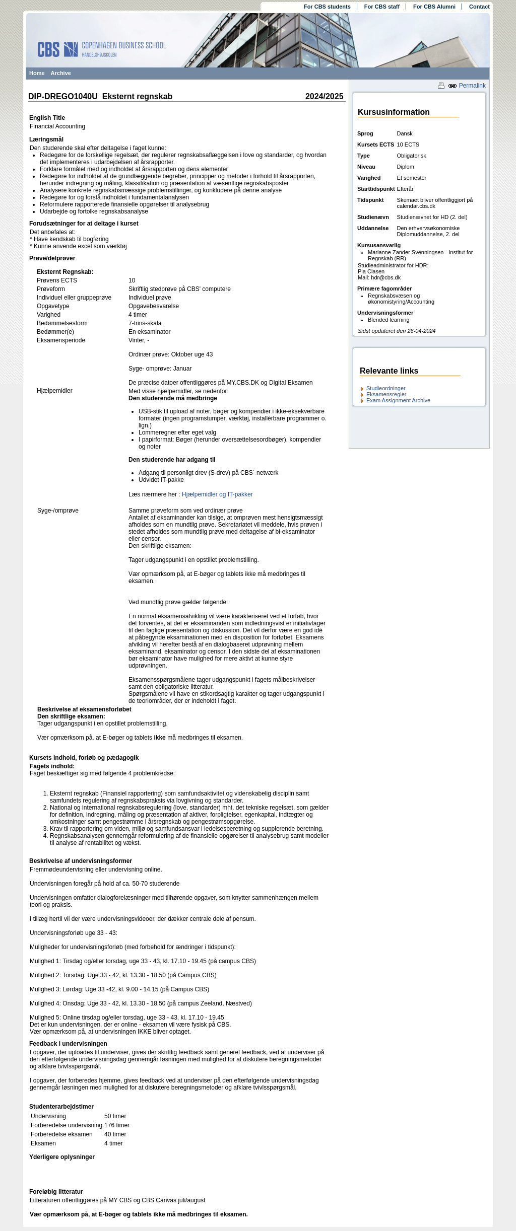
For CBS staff (382, 7)
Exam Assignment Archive (398, 400)
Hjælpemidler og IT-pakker (217, 494)
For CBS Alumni (434, 7)
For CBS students (327, 7)
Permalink (467, 85)
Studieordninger (386, 388)
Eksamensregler (386, 394)
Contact (479, 7)
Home (37, 73)
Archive (61, 73)
